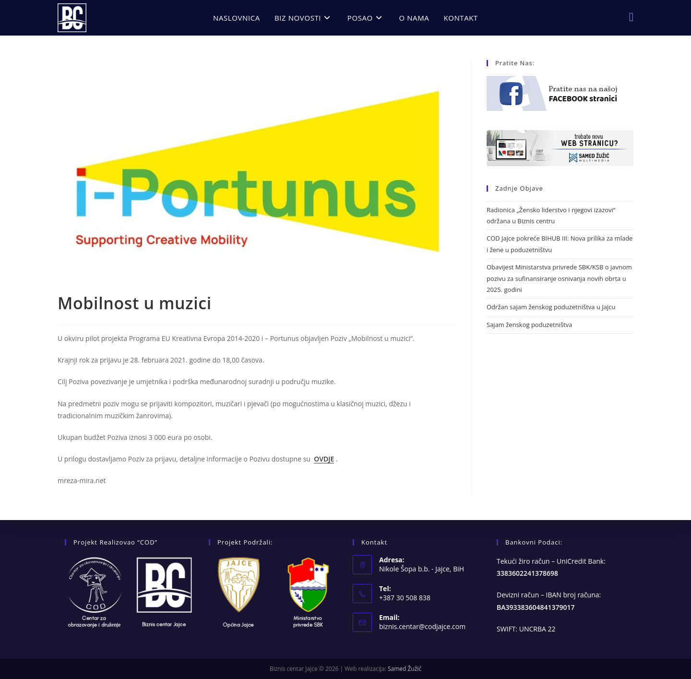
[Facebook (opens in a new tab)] (631, 17)
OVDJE (324, 458)
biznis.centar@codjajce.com (422, 626)
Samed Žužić (404, 669)
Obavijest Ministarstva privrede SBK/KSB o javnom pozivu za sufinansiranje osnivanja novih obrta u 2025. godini (559, 278)
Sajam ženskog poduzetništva (529, 324)
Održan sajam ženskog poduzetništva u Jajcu (551, 307)
